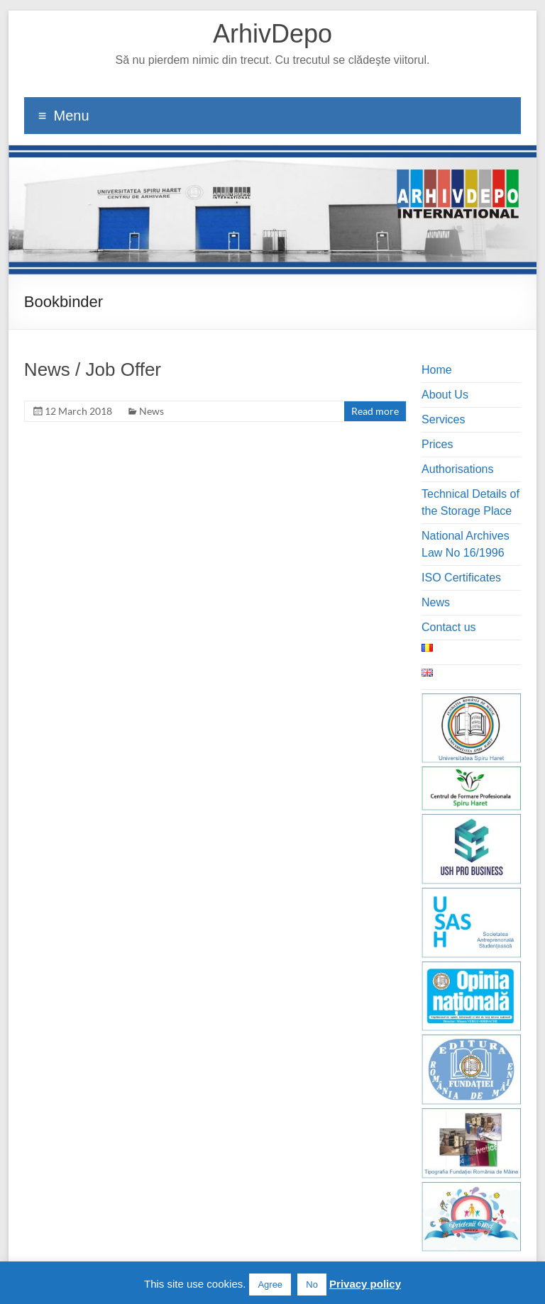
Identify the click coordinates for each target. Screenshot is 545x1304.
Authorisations (457, 469)
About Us (445, 395)
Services (443, 419)
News (151, 411)
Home (437, 370)
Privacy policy (365, 1284)
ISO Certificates (461, 578)
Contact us (448, 627)
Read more (375, 411)
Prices (437, 444)
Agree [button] (270, 1284)
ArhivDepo (272, 33)
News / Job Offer (92, 369)
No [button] (312, 1284)
